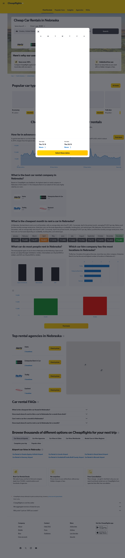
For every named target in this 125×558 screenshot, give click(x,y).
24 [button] (33, 72)
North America (20, 76)
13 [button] (49, 62)
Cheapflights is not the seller (67, 502)
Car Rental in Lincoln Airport (58, 454)
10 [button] (33, 62)
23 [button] (28, 72)
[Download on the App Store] (102, 533)
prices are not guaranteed (55, 496)
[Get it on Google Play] (102, 527)
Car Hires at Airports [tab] (21, 438)
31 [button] (33, 77)
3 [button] (33, 57)
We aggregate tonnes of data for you (67, 506)
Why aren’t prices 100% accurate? (67, 510)
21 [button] (54, 67)
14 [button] (54, 62)
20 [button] (48, 67)
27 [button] (48, 72)
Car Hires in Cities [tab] (55, 438)
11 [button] (38, 62)
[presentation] (60, 86)
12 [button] (43, 62)
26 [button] (43, 72)
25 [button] (38, 72)
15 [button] (59, 62)
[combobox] (19, 26)
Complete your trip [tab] (20, 443)
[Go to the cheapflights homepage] (16, 3)
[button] (3, 3)
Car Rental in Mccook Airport (94, 457)
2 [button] (27, 57)
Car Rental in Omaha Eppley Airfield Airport (28, 454)
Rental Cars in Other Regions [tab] (94, 438)
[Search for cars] (3, 19)
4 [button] (38, 57)
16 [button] (28, 67)
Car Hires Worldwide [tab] (73, 438)
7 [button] (53, 57)
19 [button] (43, 67)
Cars (12, 76)
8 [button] (58, 57)
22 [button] (59, 67)
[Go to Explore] (3, 23)
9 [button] (27, 62)
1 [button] (76, 51)
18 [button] (38, 67)
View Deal (30, 112)
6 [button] (48, 57)
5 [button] (43, 57)
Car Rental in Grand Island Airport (96, 454)
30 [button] (28, 77)
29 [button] (59, 72)
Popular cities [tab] (36, 443)
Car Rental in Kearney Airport (23, 457)
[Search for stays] (3, 14)
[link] (115, 85)
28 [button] (54, 72)
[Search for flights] (3, 10)
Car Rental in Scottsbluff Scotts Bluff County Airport (66, 457)
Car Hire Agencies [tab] (38, 438)
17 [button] (33, 67)
